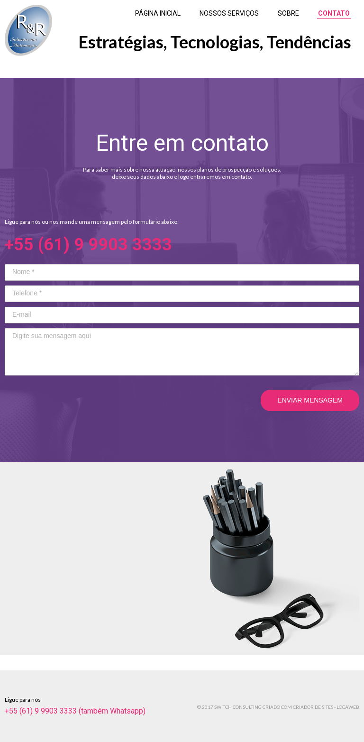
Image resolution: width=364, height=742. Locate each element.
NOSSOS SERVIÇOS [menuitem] (229, 13)
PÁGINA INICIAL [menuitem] (158, 13)
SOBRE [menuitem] (288, 13)
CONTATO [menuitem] (334, 13)
